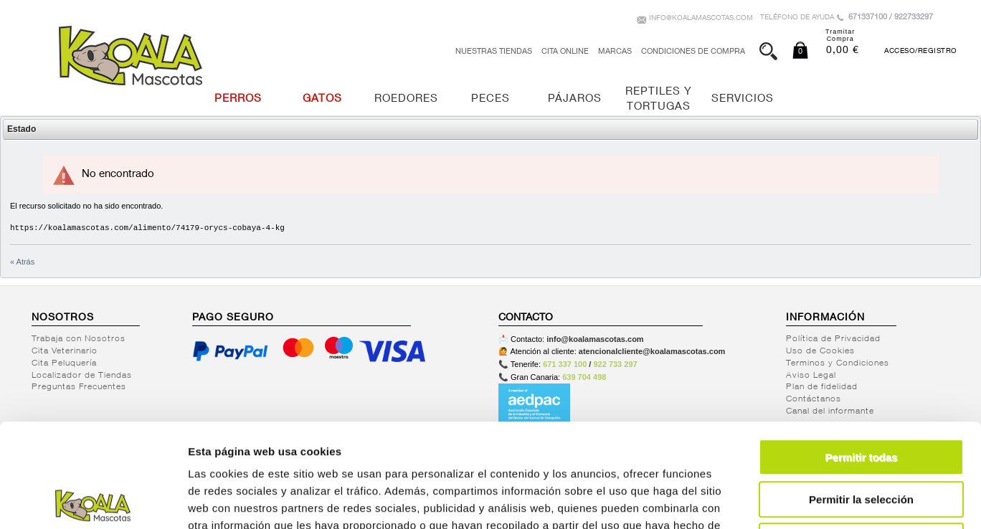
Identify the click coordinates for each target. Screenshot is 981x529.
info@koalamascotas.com (701, 18)
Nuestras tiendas (493, 52)
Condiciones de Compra (693, 52)
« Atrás (22, 261)
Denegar (861, 438)
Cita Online (565, 52)
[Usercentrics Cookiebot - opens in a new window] (93, 501)
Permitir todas (861, 354)
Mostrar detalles (776, 501)
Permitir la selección (861, 396)
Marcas (615, 52)
